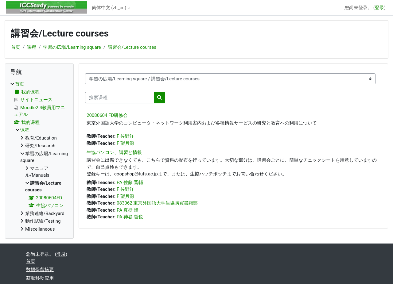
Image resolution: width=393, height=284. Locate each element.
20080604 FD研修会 (107, 115)
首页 (15, 47)
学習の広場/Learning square (72, 47)
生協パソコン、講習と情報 (114, 152)
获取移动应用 (40, 278)
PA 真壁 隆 (127, 210)
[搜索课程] (119, 97)
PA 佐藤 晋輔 (130, 182)
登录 (379, 7)
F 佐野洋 (125, 136)
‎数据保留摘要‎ (40, 269)
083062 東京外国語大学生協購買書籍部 (157, 203)
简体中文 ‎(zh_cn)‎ (109, 7)
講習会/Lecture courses (132, 47)
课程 (31, 47)
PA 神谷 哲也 (130, 217)
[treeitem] (39, 156)
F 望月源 (125, 143)
